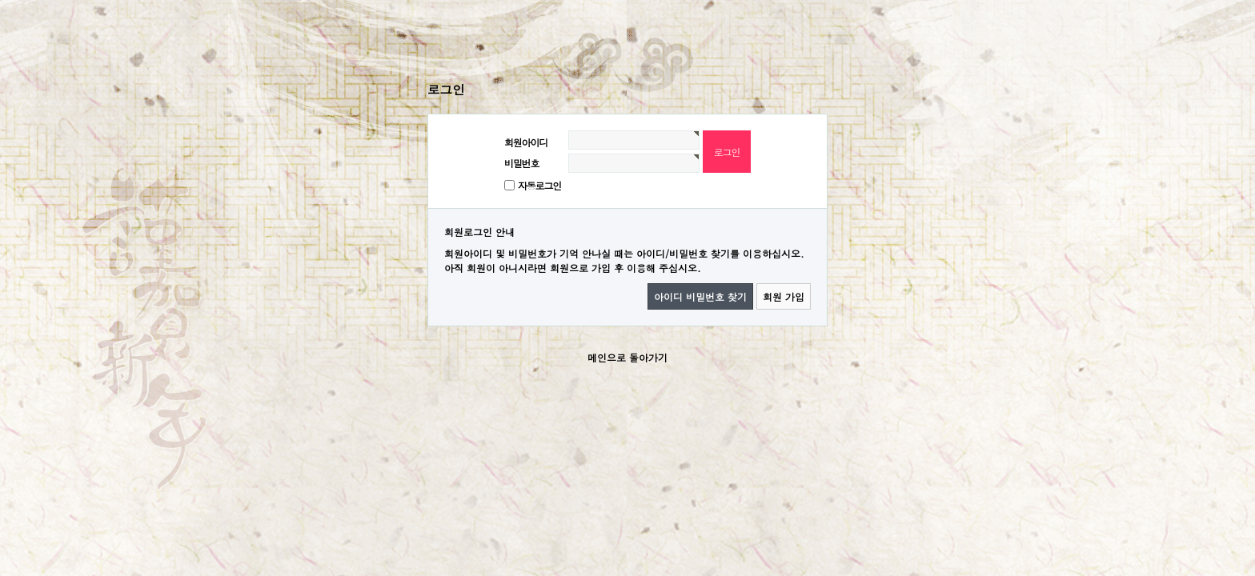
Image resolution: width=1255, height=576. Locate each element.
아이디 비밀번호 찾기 (700, 296)
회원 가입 (783, 296)
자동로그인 (539, 185)
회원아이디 (525, 142)
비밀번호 (521, 163)
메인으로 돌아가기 (627, 357)
